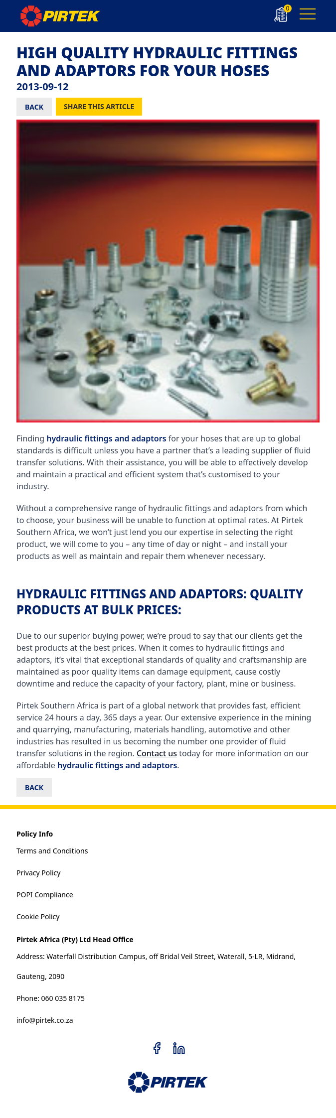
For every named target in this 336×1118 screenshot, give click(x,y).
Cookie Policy (37, 916)
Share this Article (99, 106)
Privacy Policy (38, 872)
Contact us (157, 753)
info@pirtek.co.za (44, 1020)
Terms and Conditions (52, 850)
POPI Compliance (44, 894)
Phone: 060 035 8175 (50, 998)
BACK (34, 107)
